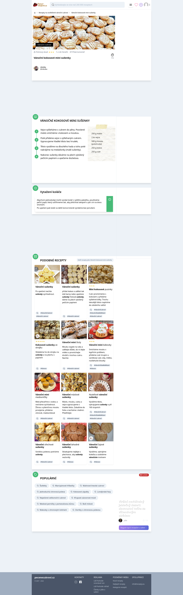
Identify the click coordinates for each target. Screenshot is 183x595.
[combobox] (87, 5)
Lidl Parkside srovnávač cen (99, 582)
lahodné (70, 446)
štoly (71, 342)
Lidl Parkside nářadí (101, 586)
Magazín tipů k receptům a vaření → (133, 528)
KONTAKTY (79, 577)
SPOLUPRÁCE (138, 577)
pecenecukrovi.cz (45, 577)
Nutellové (98, 396)
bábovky (100, 344)
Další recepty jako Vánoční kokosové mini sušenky (95, 260)
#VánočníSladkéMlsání (97, 313)
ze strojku (46, 346)
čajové (96, 446)
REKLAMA (98, 577)
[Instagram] (75, 582)
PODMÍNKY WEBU (121, 577)
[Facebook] (80, 582)
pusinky (100, 289)
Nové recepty (118, 581)
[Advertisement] (133, 45)
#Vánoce (43, 369)
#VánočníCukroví (46, 313)
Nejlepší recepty (119, 584)
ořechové (44, 446)
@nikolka (43, 69)
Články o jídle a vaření (99, 590)
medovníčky (42, 396)
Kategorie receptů (120, 587)
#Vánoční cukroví (42, 316)
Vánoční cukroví (44, 44)
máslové (70, 396)
